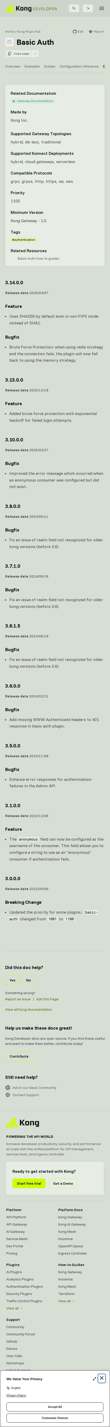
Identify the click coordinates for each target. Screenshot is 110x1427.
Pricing (11, 1253)
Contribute (19, 1056)
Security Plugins (19, 1293)
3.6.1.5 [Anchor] (12, 625)
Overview (12, 66)
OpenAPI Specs (70, 1246)
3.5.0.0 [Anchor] (12, 745)
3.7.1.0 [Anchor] (12, 566)
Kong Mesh (67, 1231)
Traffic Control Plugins (24, 1301)
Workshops (15, 1363)
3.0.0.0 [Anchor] (12, 878)
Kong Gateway (70, 1217)
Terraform (66, 1293)
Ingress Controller (72, 1253)
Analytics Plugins (20, 1279)
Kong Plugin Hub (29, 31)
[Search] (74, 8)
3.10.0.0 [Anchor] (14, 439)
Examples (32, 66)
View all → (14, 1308)
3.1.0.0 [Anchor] (12, 805)
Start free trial (29, 1183)
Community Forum (20, 1334)
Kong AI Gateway (72, 1224)
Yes (12, 980)
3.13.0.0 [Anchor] (14, 379)
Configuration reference (79, 66)
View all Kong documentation (28, 1009)
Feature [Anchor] (13, 306)
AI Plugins (14, 1272)
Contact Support (22, 1094)
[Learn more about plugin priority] (28, 193)
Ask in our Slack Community (30, 1087)
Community (15, 1326)
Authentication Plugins (24, 1286)
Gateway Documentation (32, 101)
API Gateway (16, 1224)
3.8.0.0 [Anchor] (12, 506)
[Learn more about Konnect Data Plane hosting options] (77, 153)
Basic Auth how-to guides (38, 258)
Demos (11, 1348)
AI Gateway (15, 1231)
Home (9, 31)
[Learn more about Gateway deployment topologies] (74, 134)
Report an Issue (18, 999)
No (28, 980)
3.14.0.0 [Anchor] (14, 282)
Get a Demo (63, 1183)
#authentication (23, 240)
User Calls (14, 1355)
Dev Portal (14, 1246)
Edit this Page (47, 999)
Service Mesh (17, 1238)
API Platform (16, 1217)
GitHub (11, 1341)
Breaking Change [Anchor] (23, 902)
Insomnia (65, 1238)
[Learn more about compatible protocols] (55, 173)
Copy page (18, 54)
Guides (49, 66)
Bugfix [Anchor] (12, 337)
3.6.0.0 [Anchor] (12, 685)
